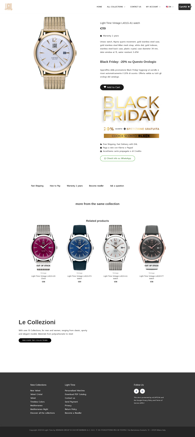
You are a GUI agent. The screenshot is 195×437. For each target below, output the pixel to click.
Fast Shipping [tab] (37, 185)
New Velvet (35, 390)
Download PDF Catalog (75, 394)
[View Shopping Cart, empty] (184, 7)
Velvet (33, 398)
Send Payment (71, 402)
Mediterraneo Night (39, 409)
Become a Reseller (73, 413)
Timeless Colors (37, 402)
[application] (124, 6)
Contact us (70, 398)
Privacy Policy (147, 400)
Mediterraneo (36, 405)
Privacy (68, 405)
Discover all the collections (42, 413)
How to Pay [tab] (55, 185)
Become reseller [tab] (96, 185)
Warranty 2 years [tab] (75, 185)
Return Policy (71, 409)
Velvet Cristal (36, 394)
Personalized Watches (75, 390)
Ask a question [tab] (117, 185)
